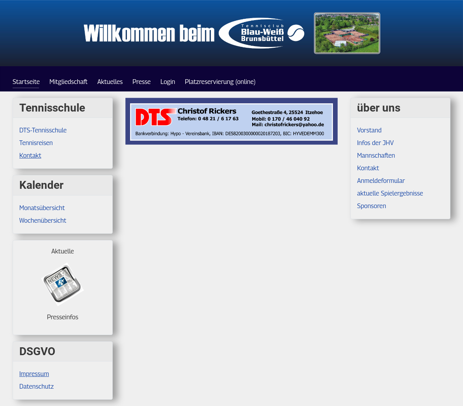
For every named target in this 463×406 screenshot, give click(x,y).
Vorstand (369, 130)
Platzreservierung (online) (220, 82)
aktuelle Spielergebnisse (390, 193)
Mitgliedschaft (69, 82)
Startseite (26, 82)
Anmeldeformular (381, 180)
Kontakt (30, 155)
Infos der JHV (375, 143)
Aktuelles (110, 82)
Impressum (34, 374)
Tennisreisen (36, 143)
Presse (141, 82)
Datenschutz (36, 386)
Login (167, 82)
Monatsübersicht (42, 208)
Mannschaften (376, 155)
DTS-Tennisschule (43, 130)
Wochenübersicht (42, 220)
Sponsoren (371, 206)
